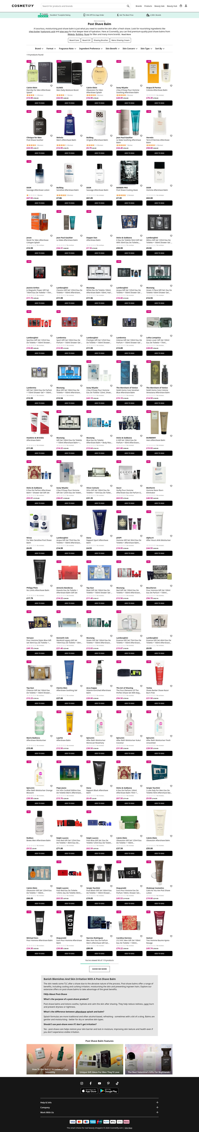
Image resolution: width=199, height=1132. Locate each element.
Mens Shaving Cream (120, 40)
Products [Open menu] (148, 6)
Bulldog (79, 34)
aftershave (80, 1011)
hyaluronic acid (48, 31)
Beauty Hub (172, 6)
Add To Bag (39, 103)
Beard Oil (86, 40)
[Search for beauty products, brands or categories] (86, 6)
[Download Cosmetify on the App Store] (89, 1091)
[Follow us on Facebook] (90, 1083)
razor (146, 1004)
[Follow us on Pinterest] (108, 1083)
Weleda (71, 34)
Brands (139, 6)
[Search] (128, 6)
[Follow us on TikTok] (117, 1083)
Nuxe (86, 34)
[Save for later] (50, 84)
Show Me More (99, 969)
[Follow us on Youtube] (99, 1083)
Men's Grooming (99, 21)
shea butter (34, 31)
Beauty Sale (159, 6)
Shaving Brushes (101, 40)
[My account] (185, 5)
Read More (126, 34)
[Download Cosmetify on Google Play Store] (108, 1091)
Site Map (128, 1128)
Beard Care (74, 40)
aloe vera (64, 31)
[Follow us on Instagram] (81, 1083)
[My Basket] (180, 5)
